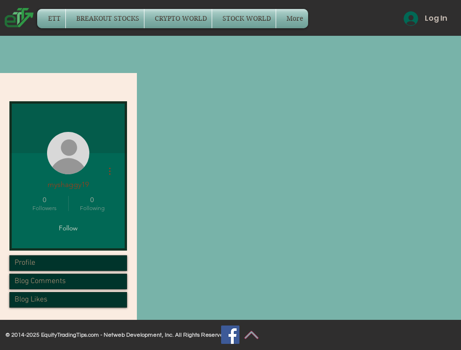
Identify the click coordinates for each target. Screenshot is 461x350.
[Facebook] (230, 335)
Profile (25, 263)
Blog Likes (31, 299)
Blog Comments (40, 281)
